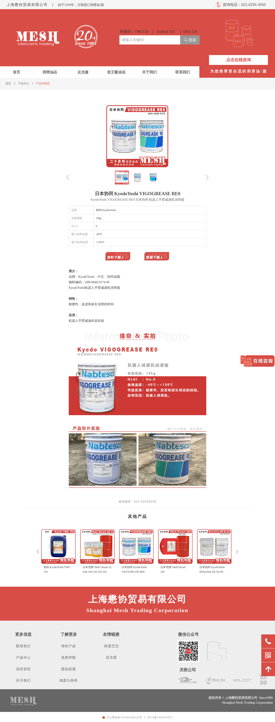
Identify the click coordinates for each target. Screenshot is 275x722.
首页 (8, 83)
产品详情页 (43, 83)
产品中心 (23, 83)
